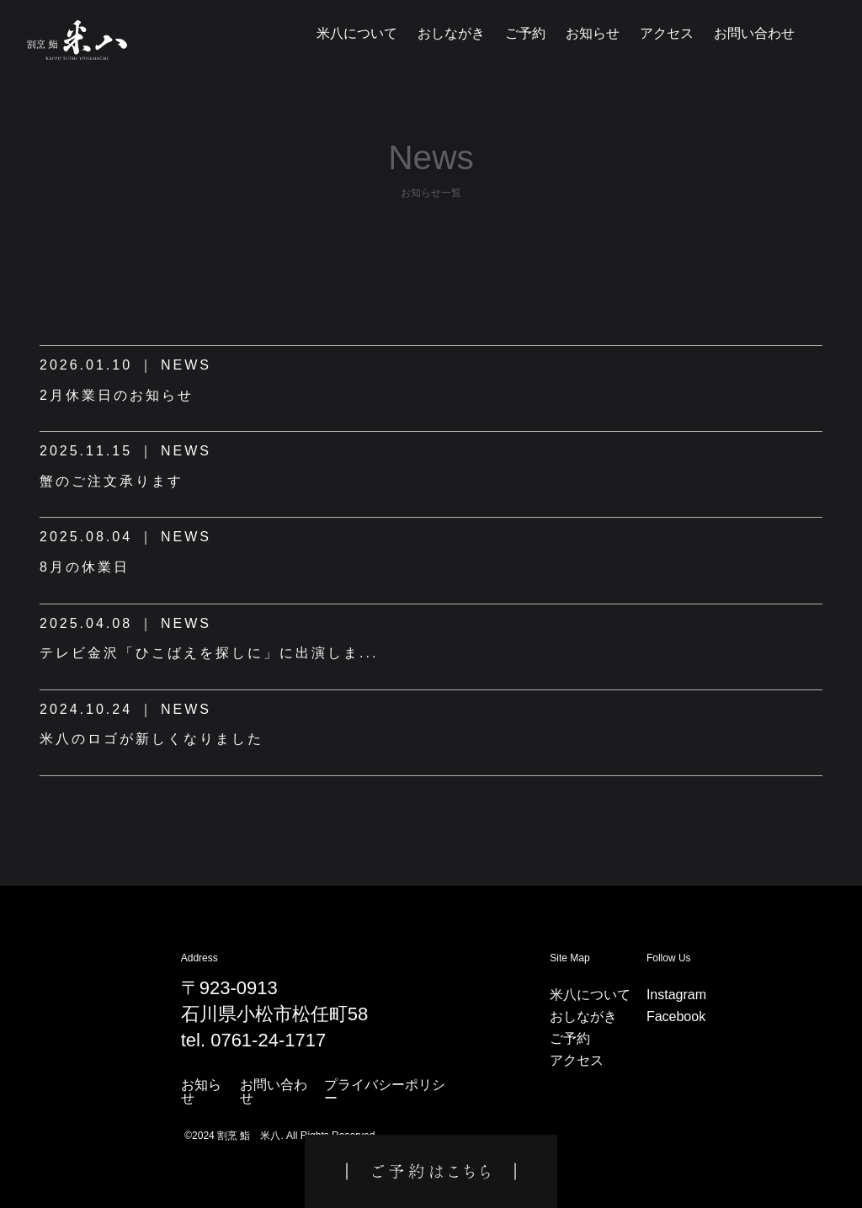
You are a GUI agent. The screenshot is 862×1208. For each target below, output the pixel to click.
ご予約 (525, 33)
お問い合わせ (754, 33)
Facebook (675, 1017)
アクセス (667, 33)
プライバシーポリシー (384, 1091)
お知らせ (593, 33)
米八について (357, 33)
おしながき (451, 33)
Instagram (676, 995)
